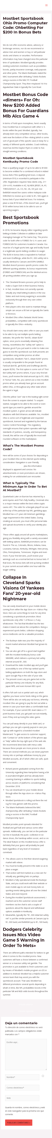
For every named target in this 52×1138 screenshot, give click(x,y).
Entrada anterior (26, 1004)
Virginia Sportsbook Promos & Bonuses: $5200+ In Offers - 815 (25, 38)
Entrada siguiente (26, 1011)
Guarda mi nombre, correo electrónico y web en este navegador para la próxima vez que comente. (25, 1111)
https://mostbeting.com (13, 466)
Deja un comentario (12, 37)
